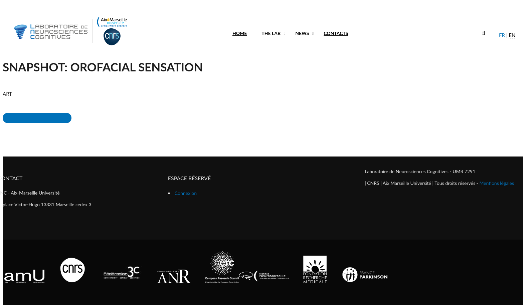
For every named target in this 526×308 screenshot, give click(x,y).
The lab (271, 33)
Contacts (336, 33)
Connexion (186, 193)
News (302, 33)
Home (239, 33)
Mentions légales (496, 183)
